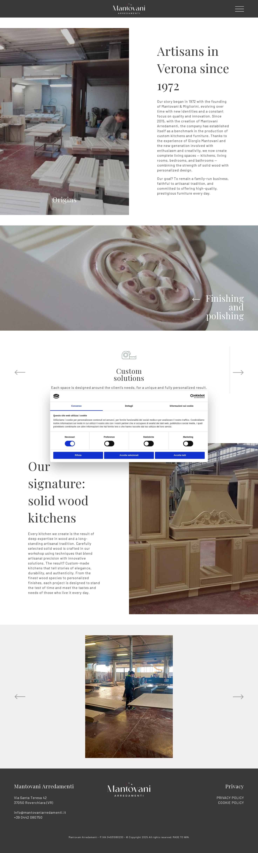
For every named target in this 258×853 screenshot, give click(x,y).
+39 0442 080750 (28, 817)
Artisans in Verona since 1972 (193, 67)
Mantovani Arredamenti (44, 786)
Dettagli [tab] (129, 406)
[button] (239, 9)
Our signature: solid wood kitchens (58, 492)
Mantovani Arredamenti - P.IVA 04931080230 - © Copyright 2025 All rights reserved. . (129, 837)
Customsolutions (129, 374)
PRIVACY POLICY (230, 798)
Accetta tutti (180, 455)
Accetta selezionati (129, 455)
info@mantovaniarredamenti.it (40, 812)
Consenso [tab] (76, 406)
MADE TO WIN (181, 837)
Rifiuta (78, 455)
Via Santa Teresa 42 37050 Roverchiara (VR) (40, 807)
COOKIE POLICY (231, 802)
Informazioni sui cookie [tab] (182, 406)
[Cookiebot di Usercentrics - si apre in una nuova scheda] (189, 396)
